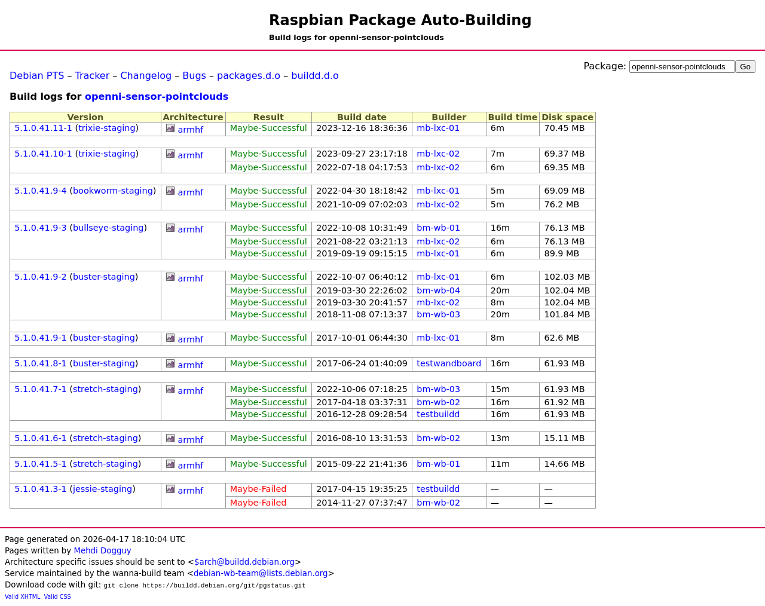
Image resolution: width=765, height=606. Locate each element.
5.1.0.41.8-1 (40, 363)
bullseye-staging (108, 227)
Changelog (146, 75)
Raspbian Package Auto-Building (400, 20)
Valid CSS (57, 596)
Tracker (92, 75)
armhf (190, 129)
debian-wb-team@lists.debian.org (261, 573)
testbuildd (438, 414)
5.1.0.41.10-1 (43, 153)
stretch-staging (105, 389)
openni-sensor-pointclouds (156, 96)
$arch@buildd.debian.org (244, 562)
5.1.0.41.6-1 (40, 438)
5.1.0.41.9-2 (40, 276)
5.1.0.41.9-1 (40, 337)
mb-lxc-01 (438, 128)
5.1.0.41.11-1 (43, 128)
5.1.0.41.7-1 (40, 389)
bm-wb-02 (438, 402)
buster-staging (104, 276)
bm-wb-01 (438, 227)
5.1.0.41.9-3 (40, 227)
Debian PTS (37, 75)
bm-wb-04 (438, 290)
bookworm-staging (113, 190)
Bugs (194, 75)
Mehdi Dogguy (102, 550)
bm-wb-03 (438, 314)
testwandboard (449, 363)
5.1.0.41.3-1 (40, 489)
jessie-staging (102, 489)
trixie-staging (106, 128)
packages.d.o (248, 75)
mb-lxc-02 (438, 153)
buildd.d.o (315, 75)
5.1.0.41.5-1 (40, 464)
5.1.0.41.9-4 (40, 190)
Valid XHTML (22, 596)
